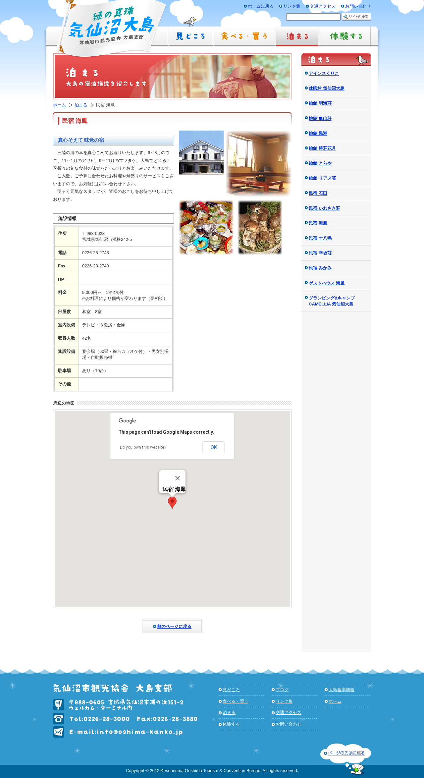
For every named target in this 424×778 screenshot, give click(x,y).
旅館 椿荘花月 (322, 148)
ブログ (282, 689)
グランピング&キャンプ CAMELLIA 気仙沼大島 (332, 301)
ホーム (59, 104)
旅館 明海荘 (320, 103)
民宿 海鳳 (318, 223)
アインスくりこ (324, 73)
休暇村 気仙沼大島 (326, 88)
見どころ (231, 689)
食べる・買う (235, 701)
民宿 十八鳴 (320, 238)
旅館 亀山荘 (320, 118)
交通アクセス (288, 712)
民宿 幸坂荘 (320, 252)
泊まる (81, 104)
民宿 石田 (318, 193)
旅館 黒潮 (318, 133)
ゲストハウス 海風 (326, 283)
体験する (231, 724)
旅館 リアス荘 (322, 178)
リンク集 (284, 701)
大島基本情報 (341, 689)
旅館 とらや (320, 163)
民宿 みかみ (320, 267)
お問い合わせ (288, 724)
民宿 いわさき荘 (324, 208)
